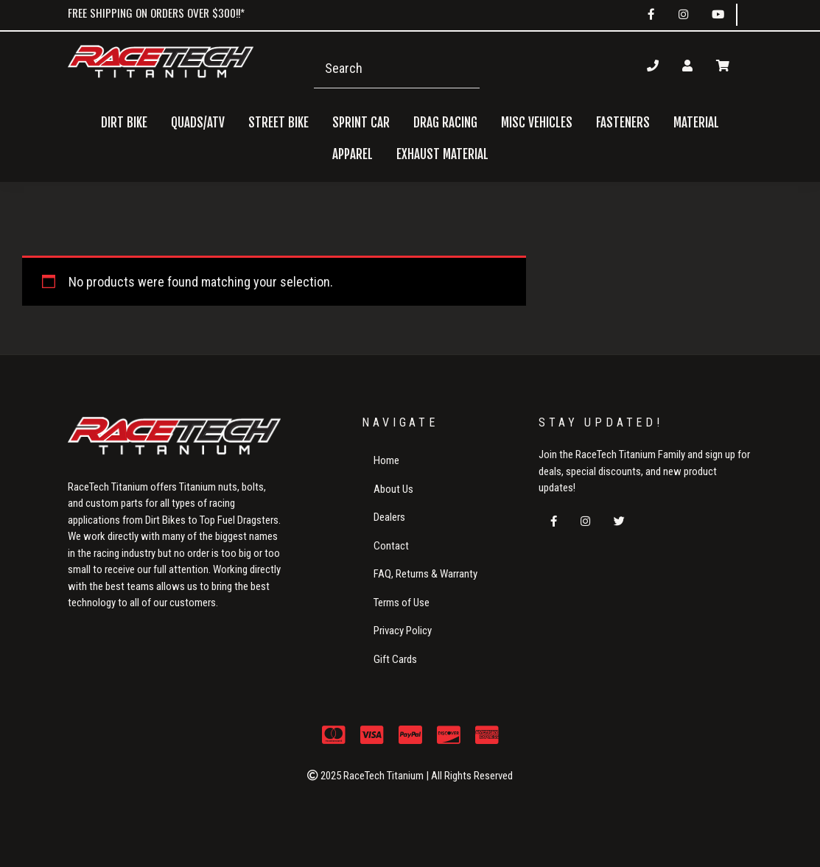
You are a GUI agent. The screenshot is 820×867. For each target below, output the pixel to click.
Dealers (389, 517)
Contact (391, 545)
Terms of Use (402, 602)
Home (386, 460)
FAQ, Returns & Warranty (425, 573)
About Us (393, 489)
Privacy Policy (403, 630)
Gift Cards (395, 659)
